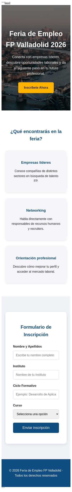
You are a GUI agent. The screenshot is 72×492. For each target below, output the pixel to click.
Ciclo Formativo (24, 385)
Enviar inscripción (36, 428)
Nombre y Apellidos (27, 346)
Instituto (19, 366)
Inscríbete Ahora (36, 87)
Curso (17, 405)
